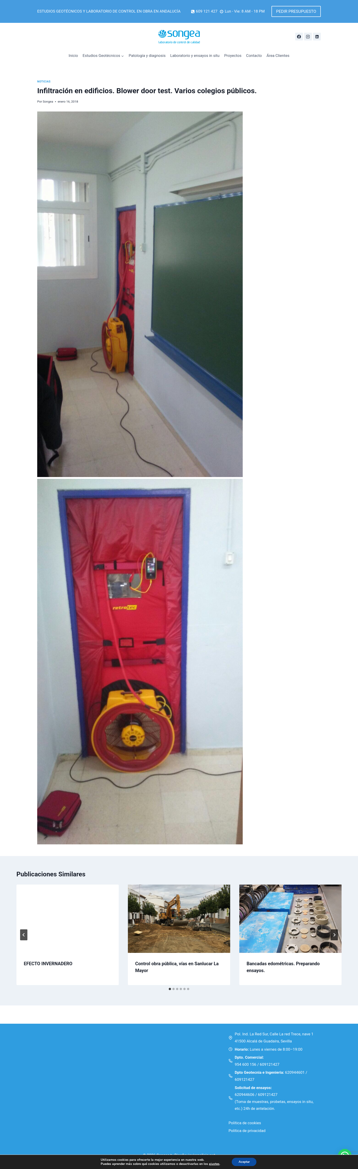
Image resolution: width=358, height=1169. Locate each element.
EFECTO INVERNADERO (48, 963)
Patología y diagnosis (147, 55)
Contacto (254, 55)
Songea (48, 101)
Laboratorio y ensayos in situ (195, 55)
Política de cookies (245, 1123)
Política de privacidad (247, 1130)
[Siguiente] (334, 934)
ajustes (214, 1164)
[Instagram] (308, 36)
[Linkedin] (317, 36)
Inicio (73, 55)
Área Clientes (277, 55)
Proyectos (233, 55)
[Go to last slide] (23, 934)
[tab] (170, 989)
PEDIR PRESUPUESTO (296, 11)
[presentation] (67, 919)
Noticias (43, 81)
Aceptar (244, 1162)
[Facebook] (299, 36)
